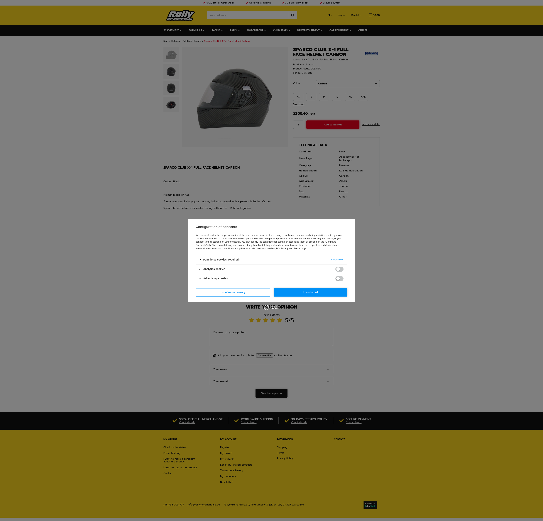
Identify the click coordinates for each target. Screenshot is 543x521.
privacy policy (276, 238)
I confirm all (310, 292)
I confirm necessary (233, 292)
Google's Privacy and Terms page (288, 248)
